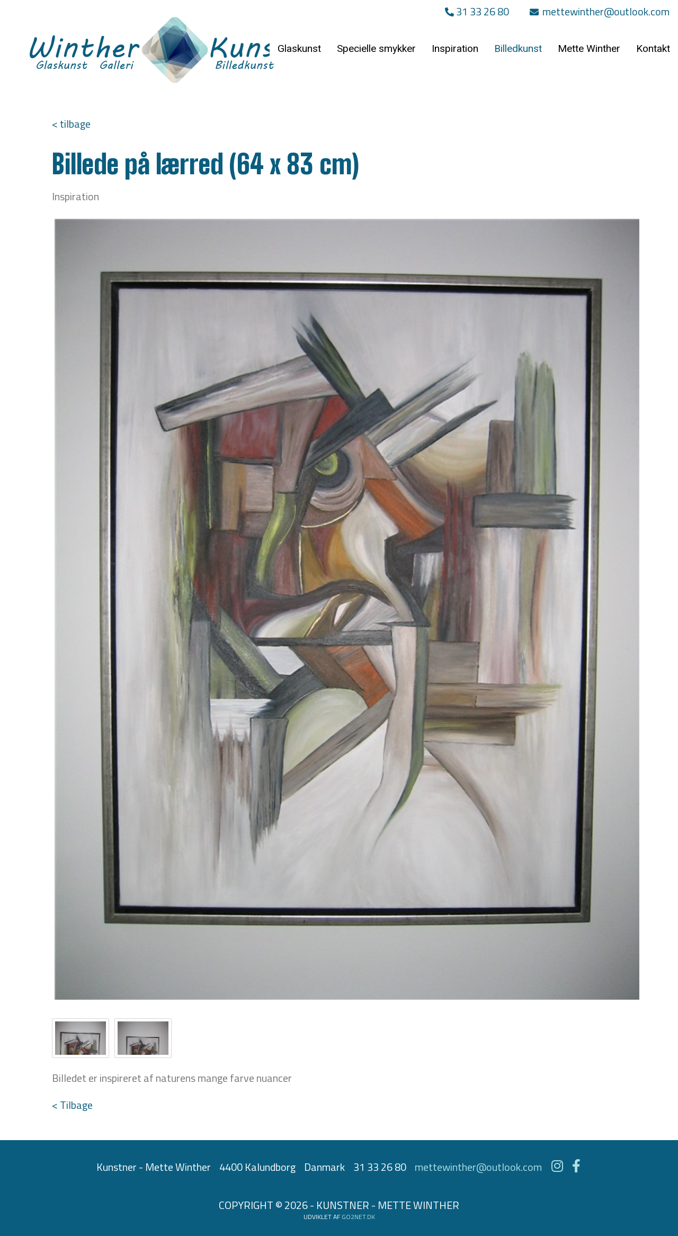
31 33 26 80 (477, 11)
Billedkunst (518, 48)
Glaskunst (299, 48)
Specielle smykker (376, 48)
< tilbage (71, 123)
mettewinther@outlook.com (600, 11)
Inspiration (455, 48)
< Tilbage (72, 1105)
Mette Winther (589, 48)
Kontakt (653, 48)
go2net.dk (358, 1217)
